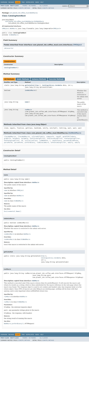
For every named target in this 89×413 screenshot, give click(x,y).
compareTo (50, 136)
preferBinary (30, 142)
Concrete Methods (56, 79)
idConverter (9, 48)
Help (41, 2)
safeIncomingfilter (58, 142)
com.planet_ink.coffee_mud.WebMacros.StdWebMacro (24, 21)
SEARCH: (65, 6)
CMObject (5, 28)
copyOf (58, 136)
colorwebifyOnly (38, 136)
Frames (25, 5)
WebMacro (13, 28)
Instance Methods (39, 79)
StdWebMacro (13, 35)
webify (70, 142)
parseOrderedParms (71, 140)
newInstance (57, 140)
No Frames (32, 5)
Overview (4, 2)
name (26, 102)
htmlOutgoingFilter (72, 138)
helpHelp (16, 138)
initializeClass (31, 140)
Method (27, 8)
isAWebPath (43, 140)
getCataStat (29, 85)
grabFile (7, 138)
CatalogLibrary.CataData (52, 85)
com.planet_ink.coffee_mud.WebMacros (23, 13)
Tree (23, 2)
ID (22, 140)
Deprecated (30, 2)
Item (37, 85)
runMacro (28, 109)
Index (37, 2)
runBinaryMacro (43, 142)
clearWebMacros (10, 136)
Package (11, 2)
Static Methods (23, 79)
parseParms (8, 142)
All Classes (44, 5)
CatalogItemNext (10, 67)
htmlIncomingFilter (37, 138)
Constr (20, 8)
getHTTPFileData (69, 136)
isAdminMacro (30, 90)
